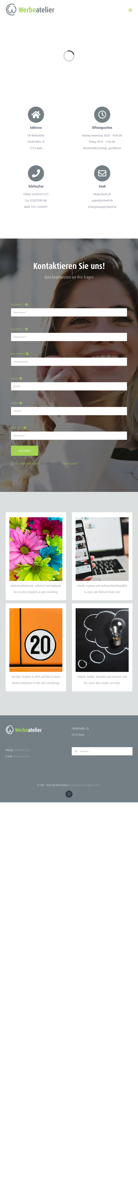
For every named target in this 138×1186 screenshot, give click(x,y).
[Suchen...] (102, 751)
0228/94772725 (22, 750)
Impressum (83, 785)
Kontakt (72, 785)
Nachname (17, 304)
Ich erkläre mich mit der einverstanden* (47, 463)
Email (14, 378)
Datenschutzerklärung (51, 463)
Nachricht (17, 428)
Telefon (14, 403)
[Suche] (76, 751)
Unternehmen (18, 354)
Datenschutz (95, 785)
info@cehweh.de (22, 756)
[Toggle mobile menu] (130, 10)
